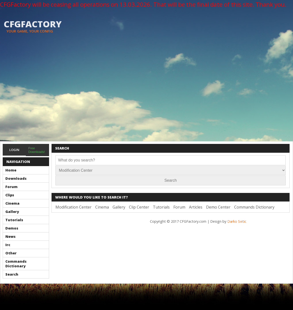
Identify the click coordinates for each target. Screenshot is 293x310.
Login (14, 150)
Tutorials (14, 220)
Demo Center (218, 207)
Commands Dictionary (16, 263)
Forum (11, 186)
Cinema (12, 203)
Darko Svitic (236, 221)
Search (11, 274)
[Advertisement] (47, 92)
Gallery (12, 211)
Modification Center (73, 207)
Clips (9, 195)
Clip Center (139, 207)
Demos (11, 228)
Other (11, 253)
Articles (195, 207)
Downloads (16, 178)
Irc (7, 244)
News (10, 236)
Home (10, 170)
